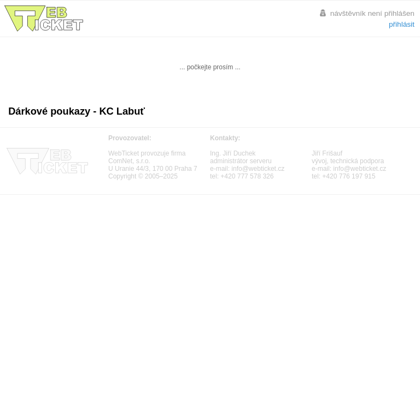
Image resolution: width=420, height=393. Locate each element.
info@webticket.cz (257, 168)
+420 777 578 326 (246, 176)
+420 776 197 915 (348, 176)
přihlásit (402, 24)
